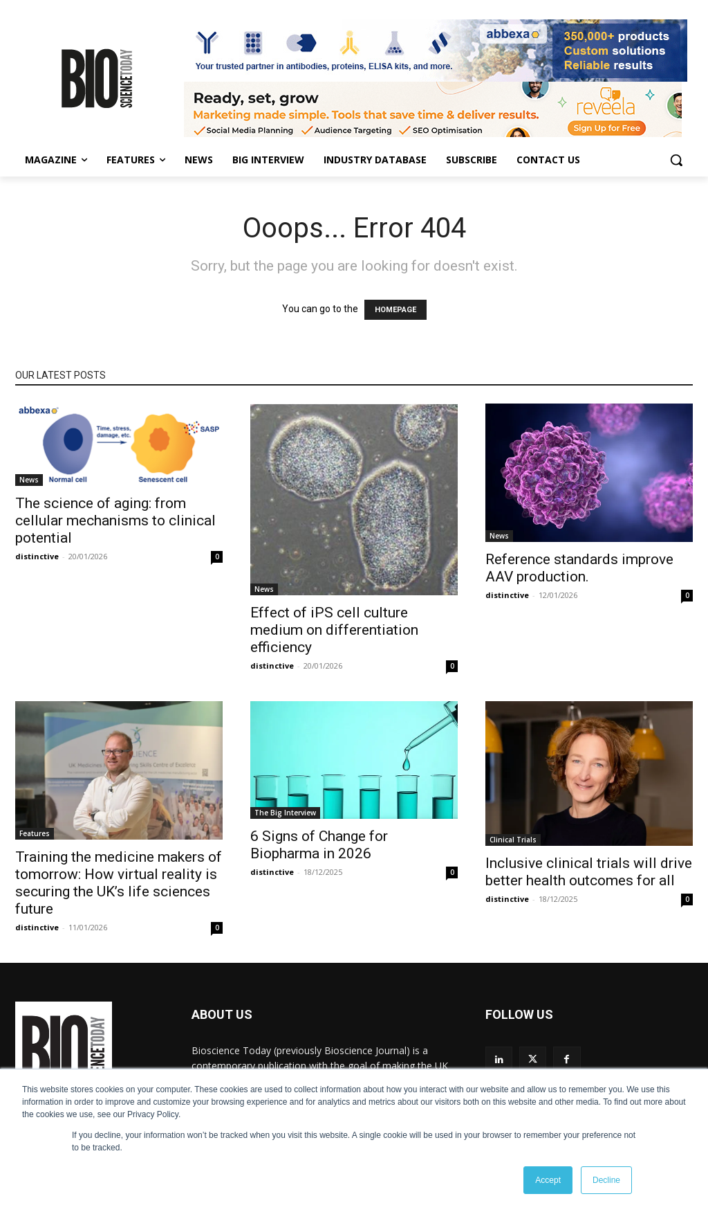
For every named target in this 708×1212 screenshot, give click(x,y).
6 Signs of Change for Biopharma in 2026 (319, 845)
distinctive (37, 556)
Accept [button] (548, 1180)
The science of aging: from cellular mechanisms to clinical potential (115, 520)
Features (34, 833)
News (29, 480)
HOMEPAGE (395, 309)
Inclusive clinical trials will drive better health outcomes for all (588, 872)
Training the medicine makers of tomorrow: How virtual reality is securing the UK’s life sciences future (118, 883)
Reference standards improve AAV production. (579, 568)
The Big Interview (285, 812)
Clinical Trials (513, 839)
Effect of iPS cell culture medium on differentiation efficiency (334, 629)
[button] (676, 160)
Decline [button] (606, 1180)
